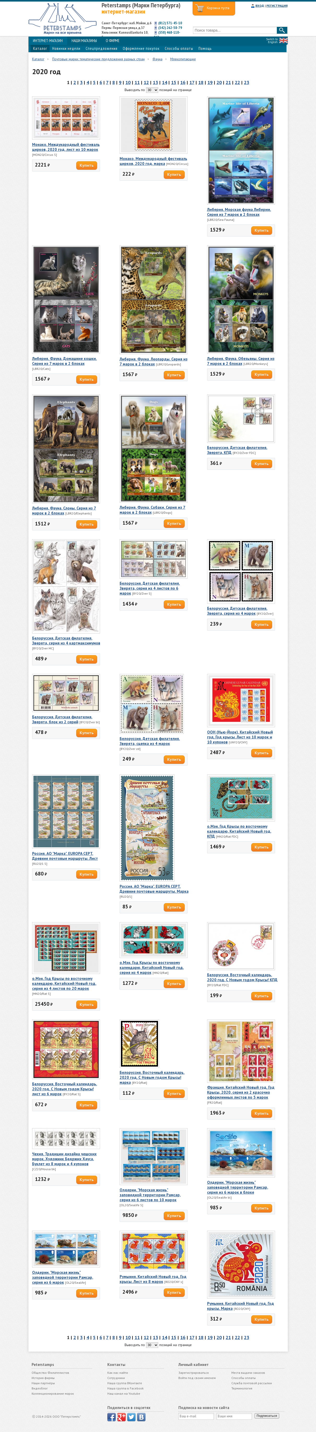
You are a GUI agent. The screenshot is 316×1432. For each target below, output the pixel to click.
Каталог (40, 48)
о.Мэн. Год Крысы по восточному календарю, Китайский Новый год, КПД (239, 831)
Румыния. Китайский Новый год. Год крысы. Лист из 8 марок (153, 1279)
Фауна (157, 59)
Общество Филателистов (50, 1373)
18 (200, 82)
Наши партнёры (43, 1383)
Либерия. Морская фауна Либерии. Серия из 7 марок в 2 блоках (239, 212)
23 (246, 82)
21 (228, 82)
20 (219, 82)
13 (155, 82)
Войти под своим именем (197, 1378)
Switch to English (272, 40)
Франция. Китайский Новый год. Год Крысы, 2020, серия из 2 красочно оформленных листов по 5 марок (240, 1092)
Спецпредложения (102, 48)
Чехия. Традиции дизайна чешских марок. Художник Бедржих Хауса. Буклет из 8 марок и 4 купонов (64, 1158)
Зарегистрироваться (193, 1373)
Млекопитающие (183, 59)
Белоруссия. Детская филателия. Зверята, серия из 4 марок (237, 611)
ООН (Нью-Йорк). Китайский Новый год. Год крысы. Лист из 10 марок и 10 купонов (240, 737)
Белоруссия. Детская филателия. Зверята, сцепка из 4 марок (150, 741)
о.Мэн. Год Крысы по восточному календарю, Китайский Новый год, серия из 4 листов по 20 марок (64, 983)
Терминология (241, 1388)
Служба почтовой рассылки (251, 1383)
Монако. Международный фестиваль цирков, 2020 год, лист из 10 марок (66, 147)
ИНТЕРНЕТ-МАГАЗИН (48, 40)
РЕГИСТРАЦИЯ (277, 6)
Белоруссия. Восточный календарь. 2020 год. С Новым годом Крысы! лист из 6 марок (64, 1088)
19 (210, 82)
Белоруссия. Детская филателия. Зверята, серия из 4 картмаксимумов (66, 641)
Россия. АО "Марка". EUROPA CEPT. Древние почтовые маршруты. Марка (154, 889)
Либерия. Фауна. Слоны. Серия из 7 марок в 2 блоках (64, 511)
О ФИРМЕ (112, 40)
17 (191, 82)
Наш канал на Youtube (123, 1393)
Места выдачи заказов (248, 1373)
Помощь (205, 48)
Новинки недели (66, 48)
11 (137, 82)
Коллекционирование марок (53, 1393)
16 (182, 82)
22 (237, 82)
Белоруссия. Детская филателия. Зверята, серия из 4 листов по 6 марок (150, 588)
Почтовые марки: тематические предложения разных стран (98, 59)
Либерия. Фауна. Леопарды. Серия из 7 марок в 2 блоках (154, 361)
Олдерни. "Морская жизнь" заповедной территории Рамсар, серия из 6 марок (62, 1277)
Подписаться (267, 1416)
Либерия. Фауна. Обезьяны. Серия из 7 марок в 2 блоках (240, 361)
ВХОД (259, 6)
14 (164, 82)
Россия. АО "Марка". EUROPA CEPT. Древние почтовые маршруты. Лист (65, 856)
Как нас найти (117, 1373)
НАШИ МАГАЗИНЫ (84, 40)
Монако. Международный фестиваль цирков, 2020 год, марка (153, 161)
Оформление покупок (141, 48)
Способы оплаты (179, 48)
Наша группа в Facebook (125, 1388)
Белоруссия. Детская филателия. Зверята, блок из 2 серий (62, 719)
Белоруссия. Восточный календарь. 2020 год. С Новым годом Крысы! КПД (242, 977)
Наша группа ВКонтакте (124, 1383)
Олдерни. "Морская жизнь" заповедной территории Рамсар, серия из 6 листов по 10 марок (150, 1194)
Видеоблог (40, 1388)
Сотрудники (116, 1378)
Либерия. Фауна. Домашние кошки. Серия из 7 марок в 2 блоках (64, 361)
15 (173, 82)
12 (146, 82)
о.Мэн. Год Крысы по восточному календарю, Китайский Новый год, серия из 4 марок (152, 967)
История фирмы (43, 1378)
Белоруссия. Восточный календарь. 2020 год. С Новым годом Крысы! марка (152, 1077)
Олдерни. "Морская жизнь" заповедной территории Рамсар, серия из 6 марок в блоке (237, 1187)
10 (128, 82)
